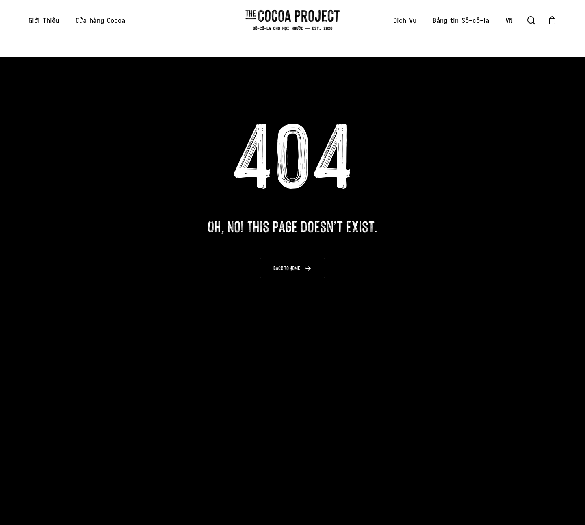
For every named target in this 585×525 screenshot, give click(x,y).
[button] (292, 268)
